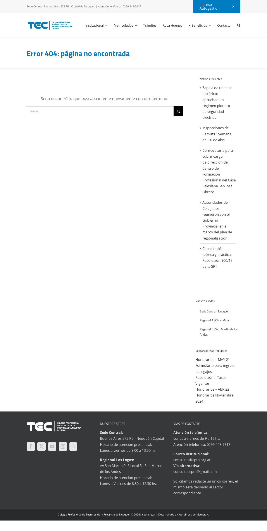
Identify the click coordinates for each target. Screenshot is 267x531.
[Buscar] (238, 25)
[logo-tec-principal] (50, 21)
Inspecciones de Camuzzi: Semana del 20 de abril (216, 134)
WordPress (185, 514)
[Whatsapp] (73, 446)
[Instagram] (63, 446)
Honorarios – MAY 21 (212, 359)
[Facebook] (31, 446)
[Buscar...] (100, 111)
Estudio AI (203, 514)
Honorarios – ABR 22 (212, 389)
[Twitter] (41, 446)
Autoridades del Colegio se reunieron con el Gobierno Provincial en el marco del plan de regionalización (217, 220)
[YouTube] (52, 446)
